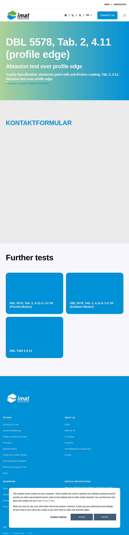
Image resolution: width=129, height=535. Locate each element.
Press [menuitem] (5, 507)
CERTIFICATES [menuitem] (120, 4)
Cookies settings (58, 517)
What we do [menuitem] (70, 430)
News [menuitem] (5, 488)
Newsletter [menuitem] (7, 494)
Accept (82, 517)
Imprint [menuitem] (5, 533)
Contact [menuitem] (68, 455)
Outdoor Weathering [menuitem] (12, 430)
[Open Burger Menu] (125, 15)
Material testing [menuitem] (10, 449)
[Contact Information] (73, 15)
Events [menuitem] (6, 500)
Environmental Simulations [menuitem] (15, 461)
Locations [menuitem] (69, 443)
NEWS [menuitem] (107, 4)
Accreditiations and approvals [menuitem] (78, 449)
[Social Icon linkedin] (66, 15)
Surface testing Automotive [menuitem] (15, 437)
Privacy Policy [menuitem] (18, 533)
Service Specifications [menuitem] (78, 481)
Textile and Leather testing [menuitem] (14, 455)
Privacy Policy (48, 501)
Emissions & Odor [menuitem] (11, 424)
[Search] (80, 15)
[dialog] (64, 508)
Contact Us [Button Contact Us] (107, 15)
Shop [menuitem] (5, 473)
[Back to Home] (19, 20)
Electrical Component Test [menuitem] (14, 467)
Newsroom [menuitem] (9, 481)
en (87, 15)
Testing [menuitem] (7, 418)
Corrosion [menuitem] (7, 443)
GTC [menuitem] (31, 533)
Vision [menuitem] (67, 424)
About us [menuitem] (70, 418)
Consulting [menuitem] (69, 437)
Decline (105, 517)
